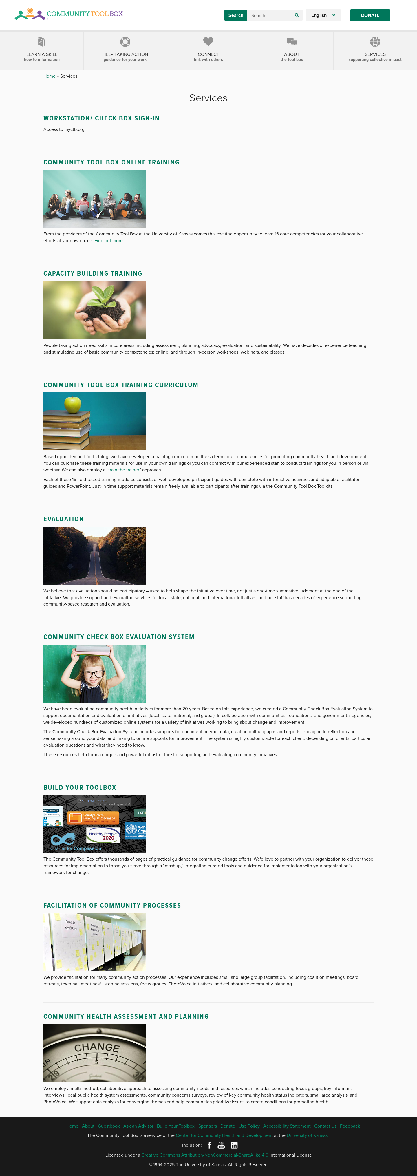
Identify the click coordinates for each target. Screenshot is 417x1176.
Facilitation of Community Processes (112, 905)
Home (50, 76)
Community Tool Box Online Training (111, 162)
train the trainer (123, 470)
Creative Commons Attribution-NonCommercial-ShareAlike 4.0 (204, 1155)
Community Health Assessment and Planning (126, 1016)
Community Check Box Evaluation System (119, 637)
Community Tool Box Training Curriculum (121, 385)
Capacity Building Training (92, 273)
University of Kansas (307, 1135)
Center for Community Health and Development (224, 1135)
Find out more (108, 240)
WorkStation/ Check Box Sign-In (101, 118)
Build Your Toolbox (79, 787)
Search (235, 15)
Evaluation (63, 519)
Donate (370, 15)
